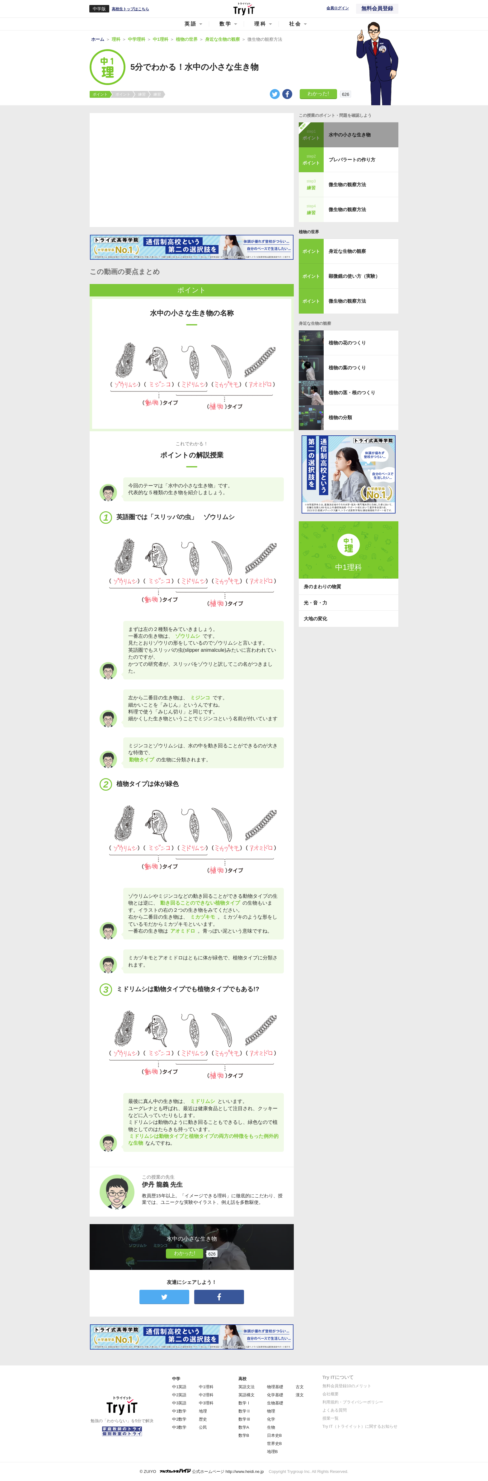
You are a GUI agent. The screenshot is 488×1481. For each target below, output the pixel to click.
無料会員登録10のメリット (346, 1386)
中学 (176, 1378)
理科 (260, 23)
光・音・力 (315, 602)
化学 (271, 1419)
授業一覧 (330, 1418)
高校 (242, 1378)
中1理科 (206, 1386)
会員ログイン (337, 8)
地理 (203, 1411)
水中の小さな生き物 (350, 134)
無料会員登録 (377, 9)
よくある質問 (334, 1410)
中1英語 (179, 1386)
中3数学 (179, 1427)
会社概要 (330, 1394)
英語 (191, 23)
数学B (243, 1435)
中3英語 (179, 1403)
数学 (225, 23)
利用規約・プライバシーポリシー (352, 1402)
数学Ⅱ (244, 1411)
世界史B (274, 1443)
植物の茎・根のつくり (352, 392)
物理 (271, 1411)
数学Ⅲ (244, 1419)
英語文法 (246, 1386)
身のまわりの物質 (322, 586)
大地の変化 (315, 618)
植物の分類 (340, 417)
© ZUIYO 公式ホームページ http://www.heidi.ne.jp (202, 1471)
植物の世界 (309, 231)
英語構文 (246, 1395)
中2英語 (179, 1395)
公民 (203, 1427)
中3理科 (206, 1403)
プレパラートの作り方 (352, 159)
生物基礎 (275, 1403)
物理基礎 (275, 1386)
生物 (271, 1427)
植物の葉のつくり (347, 367)
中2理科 (206, 1395)
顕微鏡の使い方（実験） (354, 276)
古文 (300, 1386)
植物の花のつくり (347, 342)
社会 (295, 23)
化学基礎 (275, 1395)
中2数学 (179, 1419)
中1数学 (179, 1411)
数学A (243, 1427)
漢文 (300, 1395)
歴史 (203, 1419)
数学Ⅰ (244, 1403)
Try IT (244, 8)
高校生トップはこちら (130, 9)
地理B (272, 1451)
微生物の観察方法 (347, 184)
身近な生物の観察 (347, 251)
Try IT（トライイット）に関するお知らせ (359, 1426)
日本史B (274, 1435)
